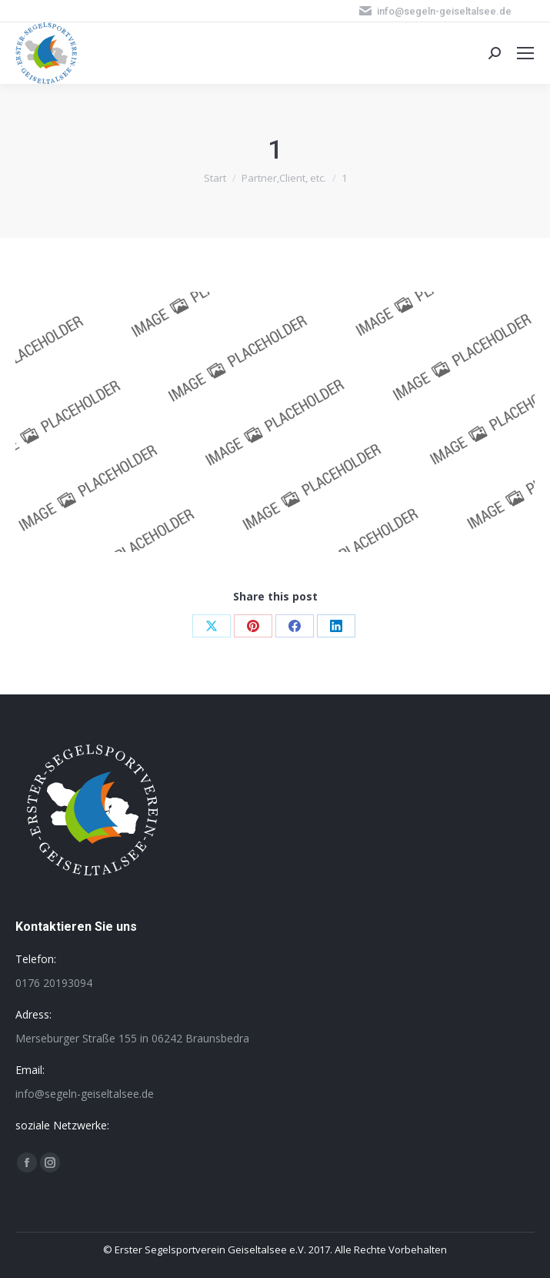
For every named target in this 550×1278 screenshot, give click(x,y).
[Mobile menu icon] (525, 53)
